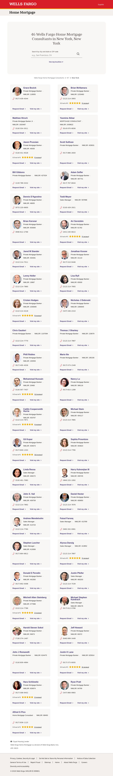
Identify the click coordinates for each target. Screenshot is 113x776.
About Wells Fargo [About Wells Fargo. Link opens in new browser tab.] (70, 762)
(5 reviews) (85, 103)
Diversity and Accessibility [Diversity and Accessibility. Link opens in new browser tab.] (19, 766)
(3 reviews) (38, 613)
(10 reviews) (38, 394)
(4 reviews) (38, 424)
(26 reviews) (38, 454)
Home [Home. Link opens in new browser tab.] (57, 762)
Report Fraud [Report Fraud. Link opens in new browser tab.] (35, 762)
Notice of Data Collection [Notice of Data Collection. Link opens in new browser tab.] (86, 758)
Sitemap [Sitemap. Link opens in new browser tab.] (48, 762)
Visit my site (35, 109)
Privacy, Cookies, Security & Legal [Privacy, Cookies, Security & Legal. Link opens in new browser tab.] (22, 758)
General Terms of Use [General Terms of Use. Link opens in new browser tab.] (18, 762)
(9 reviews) (38, 315)
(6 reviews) (85, 667)
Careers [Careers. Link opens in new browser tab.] (84, 762)
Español (101, 4)
